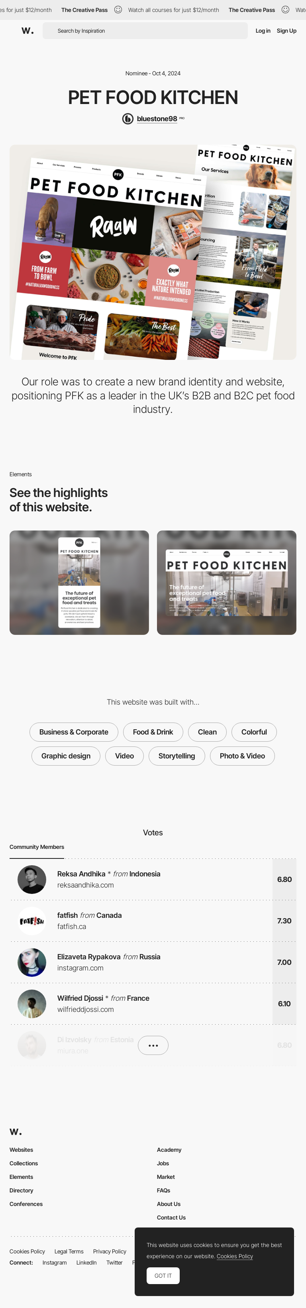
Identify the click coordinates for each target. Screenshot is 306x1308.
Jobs (163, 1163)
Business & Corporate (73, 732)
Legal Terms (69, 1251)
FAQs (163, 1190)
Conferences (26, 1203)
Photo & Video (242, 756)
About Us (168, 1203)
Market (166, 1176)
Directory (21, 1190)
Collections (24, 1163)
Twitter (114, 1262)
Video (124, 756)
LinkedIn (86, 1262)
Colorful (254, 732)
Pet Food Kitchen (153, 97)
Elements (21, 1176)
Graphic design (65, 756)
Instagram (55, 1262)
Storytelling (177, 756)
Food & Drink (153, 732)
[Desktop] (226, 582)
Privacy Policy (109, 1251)
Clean (207, 732)
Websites (21, 1149)
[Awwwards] (27, 30)
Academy (169, 1149)
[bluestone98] (153, 118)
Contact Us (171, 1217)
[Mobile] (79, 582)
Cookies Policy (27, 1251)
